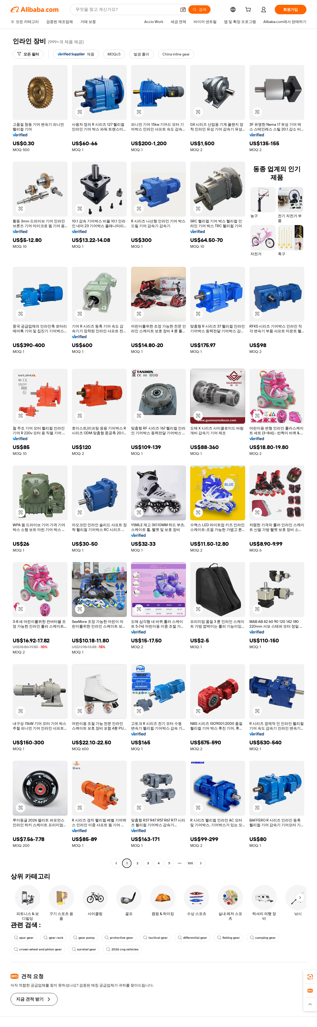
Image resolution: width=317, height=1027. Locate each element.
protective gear (119, 938)
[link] (310, 977)
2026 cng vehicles (122, 949)
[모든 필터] (28, 54)
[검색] (199, 9)
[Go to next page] (201, 863)
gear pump (84, 938)
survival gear (84, 949)
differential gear (192, 938)
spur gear (24, 938)
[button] (183, 9)
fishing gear (228, 938)
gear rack (53, 938)
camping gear (263, 938)
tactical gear (155, 938)
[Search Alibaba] (126, 9)
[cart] (249, 10)
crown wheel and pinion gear (38, 949)
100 (190, 863)
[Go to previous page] (116, 863)
